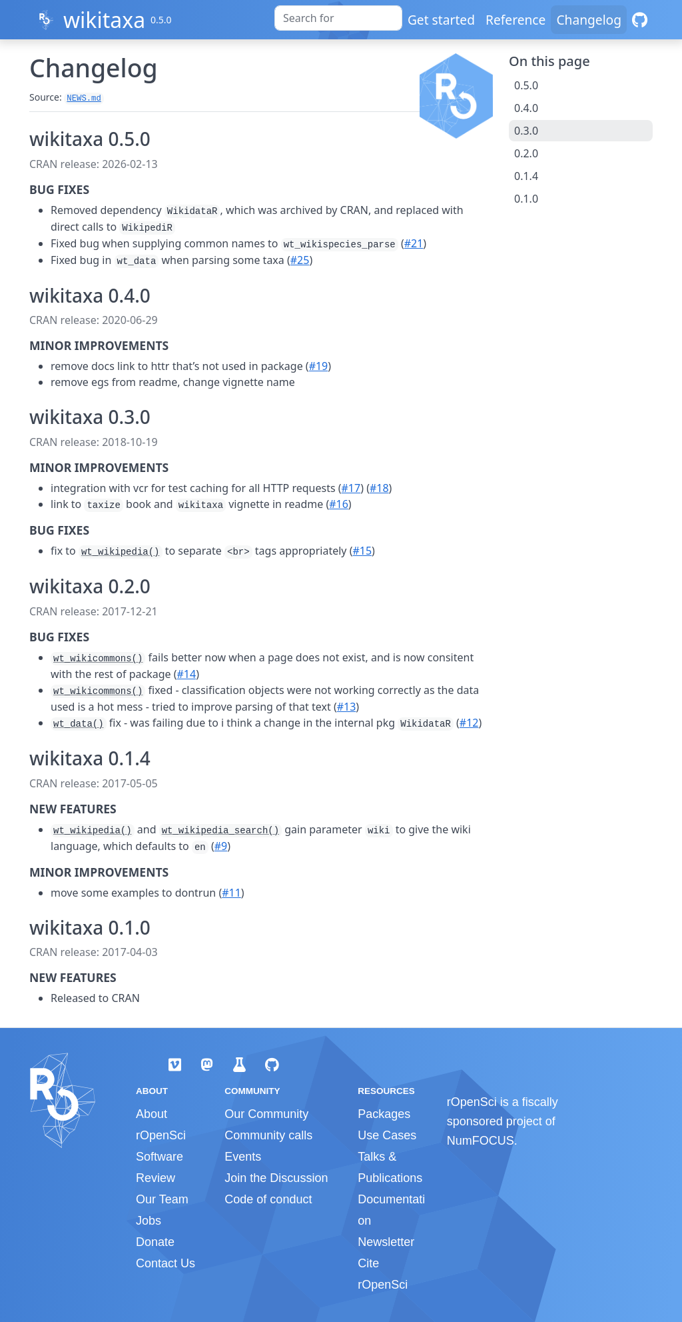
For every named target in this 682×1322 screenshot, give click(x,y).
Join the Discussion (276, 1178)
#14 (186, 674)
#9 (221, 846)
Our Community (266, 1114)
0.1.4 (526, 176)
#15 (362, 550)
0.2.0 (526, 153)
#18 (379, 488)
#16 (338, 504)
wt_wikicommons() (98, 658)
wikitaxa (104, 19)
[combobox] (338, 18)
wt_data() (78, 724)
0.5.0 (526, 85)
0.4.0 (526, 108)
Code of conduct (268, 1199)
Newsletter (386, 1242)
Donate (155, 1242)
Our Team (162, 1199)
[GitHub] (640, 19)
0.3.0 (526, 130)
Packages (384, 1114)
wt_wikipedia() (120, 552)
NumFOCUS (480, 1140)
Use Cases (387, 1135)
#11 (231, 892)
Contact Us (165, 1263)
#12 (469, 722)
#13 (346, 706)
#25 (300, 260)
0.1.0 (526, 198)
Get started (441, 20)
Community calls (268, 1135)
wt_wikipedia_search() (220, 830)
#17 (351, 488)
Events (242, 1156)
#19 (318, 366)
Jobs (148, 1220)
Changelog (588, 20)
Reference (515, 20)
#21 (414, 243)
